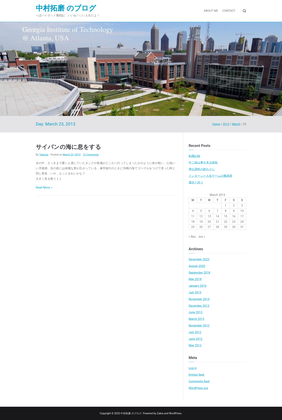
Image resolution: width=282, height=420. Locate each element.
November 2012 (199, 325)
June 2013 (195, 312)
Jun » (201, 236)
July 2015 (195, 292)
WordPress (175, 413)
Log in (193, 368)
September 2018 (199, 272)
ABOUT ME (211, 10)
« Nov (192, 236)
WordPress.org (198, 388)
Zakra (160, 413)
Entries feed (196, 374)
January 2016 (197, 286)
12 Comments (91, 154)
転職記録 (194, 156)
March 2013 (196, 319)
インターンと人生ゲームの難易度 (210, 176)
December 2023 (199, 259)
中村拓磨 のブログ (66, 8)
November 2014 (199, 299)
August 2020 (197, 266)
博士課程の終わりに (202, 169)
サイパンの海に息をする (68, 146)
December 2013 (199, 305)
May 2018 (195, 279)
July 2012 (195, 332)
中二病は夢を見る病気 (203, 162)
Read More (44, 187)
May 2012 (195, 345)
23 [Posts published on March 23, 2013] (233, 221)
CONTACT (228, 10)
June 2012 (195, 339)
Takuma (43, 154)
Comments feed (199, 381)
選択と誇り (196, 182)
